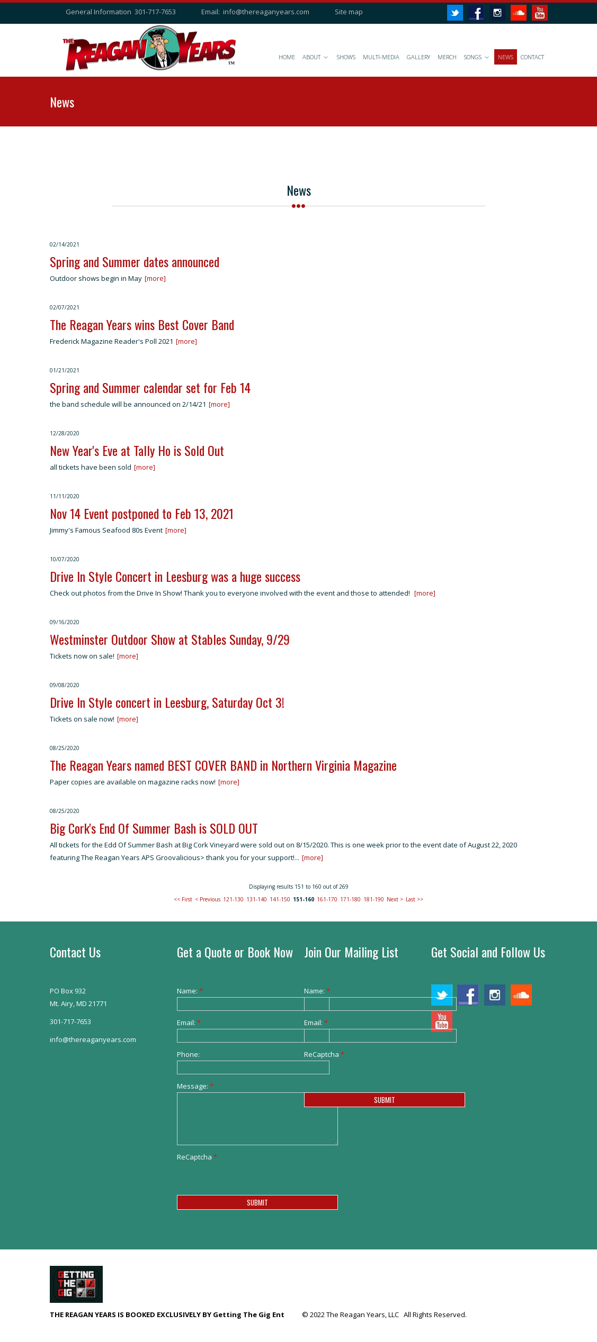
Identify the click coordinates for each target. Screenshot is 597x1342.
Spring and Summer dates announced (134, 261)
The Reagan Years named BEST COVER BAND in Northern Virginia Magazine (223, 764)
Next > (395, 899)
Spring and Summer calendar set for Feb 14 (150, 387)
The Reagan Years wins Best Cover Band (142, 324)
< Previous (207, 899)
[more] (155, 278)
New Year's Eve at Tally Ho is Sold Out (137, 450)
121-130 (233, 899)
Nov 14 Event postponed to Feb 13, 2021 (142, 513)
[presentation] (257, 1183)
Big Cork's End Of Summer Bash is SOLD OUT (154, 827)
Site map (349, 11)
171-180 (350, 899)
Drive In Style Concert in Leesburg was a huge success (175, 576)
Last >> (414, 899)
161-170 (327, 899)
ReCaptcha (193, 1157)
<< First (183, 899)
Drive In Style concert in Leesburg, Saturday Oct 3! (167, 701)
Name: (190, 991)
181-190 (373, 899)
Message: (193, 1086)
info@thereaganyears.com (266, 11)
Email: (189, 1022)
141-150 (280, 899)
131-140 (256, 899)
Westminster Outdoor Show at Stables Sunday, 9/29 (170, 639)
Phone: (188, 1054)
